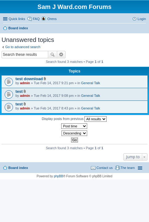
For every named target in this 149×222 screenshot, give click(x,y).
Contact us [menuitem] (104, 168)
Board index (18, 168)
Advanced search (61, 54)
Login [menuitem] (142, 19)
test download (29, 78)
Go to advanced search (22, 47)
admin (25, 83)
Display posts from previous (74, 119)
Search (52, 54)
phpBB (58, 176)
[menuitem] (49, 19)
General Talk (90, 83)
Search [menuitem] (143, 28)
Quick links (17, 19)
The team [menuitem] (128, 168)
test (19, 91)
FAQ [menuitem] (36, 19)
